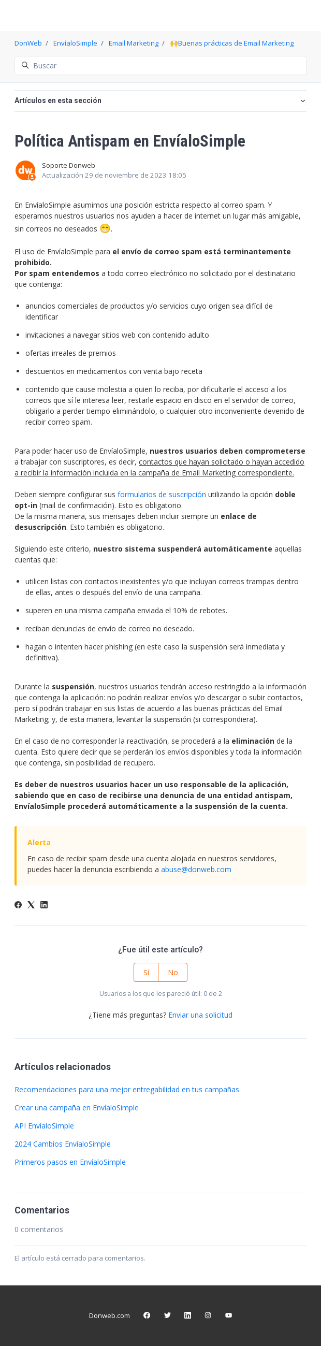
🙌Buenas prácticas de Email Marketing (232, 43)
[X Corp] (31, 905)
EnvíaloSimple (75, 43)
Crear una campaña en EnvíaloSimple (76, 1107)
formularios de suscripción (162, 494)
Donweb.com (109, 1315)
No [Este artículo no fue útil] (173, 972)
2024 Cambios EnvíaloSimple (62, 1144)
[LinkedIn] (44, 905)
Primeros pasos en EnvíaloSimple (70, 1162)
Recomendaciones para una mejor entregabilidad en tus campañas (126, 1089)
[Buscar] (160, 65)
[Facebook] (18, 905)
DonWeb (28, 43)
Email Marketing (133, 43)
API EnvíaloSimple (44, 1126)
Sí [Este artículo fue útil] (146, 972)
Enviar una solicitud (200, 1015)
